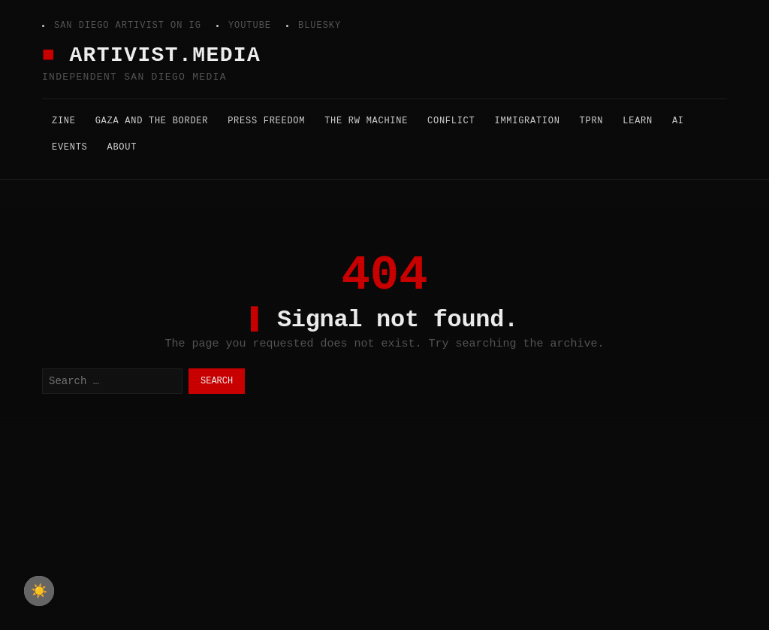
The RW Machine (366, 121)
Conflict (451, 121)
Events (70, 147)
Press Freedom (266, 121)
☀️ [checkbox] (39, 590)
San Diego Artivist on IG (127, 25)
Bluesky (319, 25)
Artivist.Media (165, 55)
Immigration (526, 121)
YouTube (249, 25)
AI (678, 121)
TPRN (592, 121)
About (122, 147)
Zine (64, 121)
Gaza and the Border (152, 121)
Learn (638, 121)
